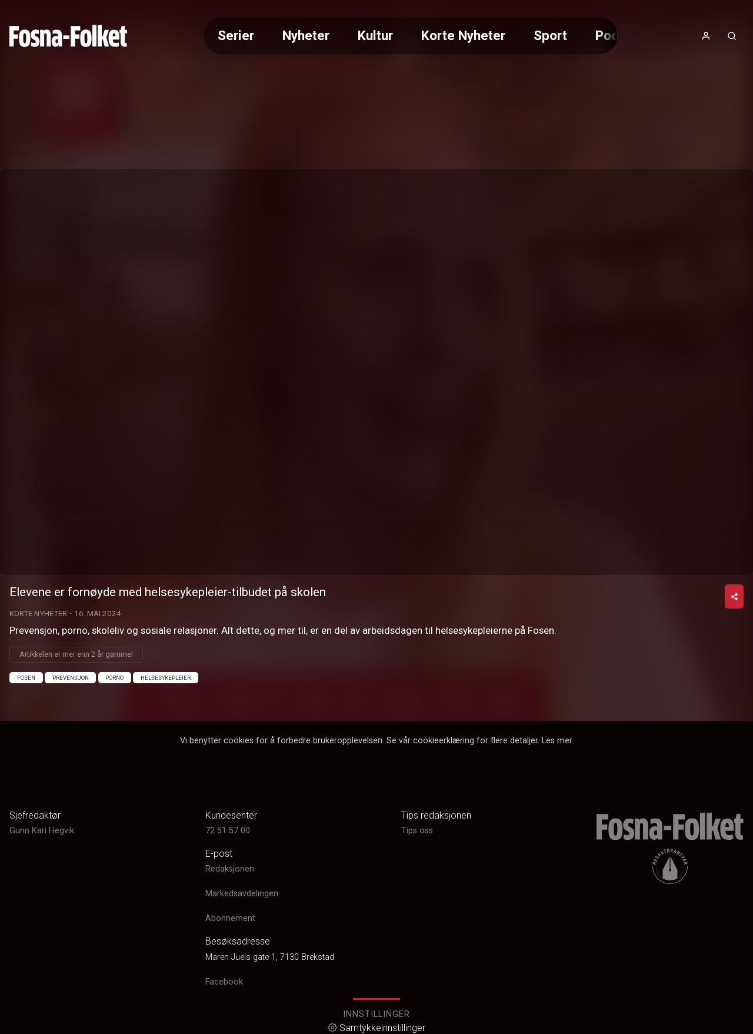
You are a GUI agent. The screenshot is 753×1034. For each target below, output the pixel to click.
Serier (236, 35)
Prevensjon (70, 677)
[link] (68, 36)
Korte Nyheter (463, 35)
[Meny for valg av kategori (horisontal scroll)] (411, 35)
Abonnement (230, 918)
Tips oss (417, 831)
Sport (550, 35)
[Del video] (734, 596)
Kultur (375, 35)
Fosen (26, 677)
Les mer (557, 741)
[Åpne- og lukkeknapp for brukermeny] (706, 36)
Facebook (224, 982)
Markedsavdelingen (241, 894)
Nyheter (305, 35)
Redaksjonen (229, 869)
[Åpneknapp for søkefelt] (732, 36)
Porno (114, 677)
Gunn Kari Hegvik (41, 831)
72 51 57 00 (227, 831)
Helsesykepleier (166, 677)
